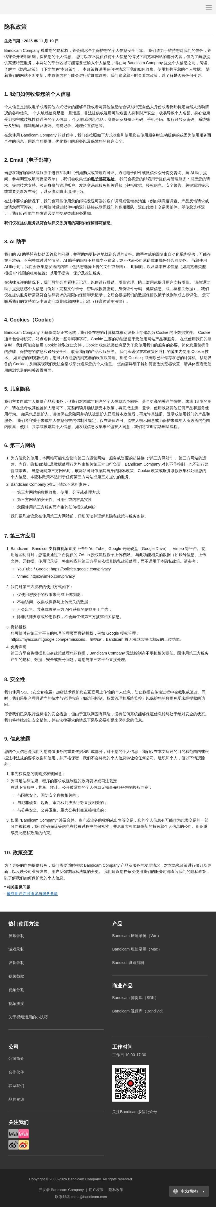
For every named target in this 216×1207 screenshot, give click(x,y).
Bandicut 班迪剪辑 (128, 962)
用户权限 (96, 1190)
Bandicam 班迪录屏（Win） (136, 935)
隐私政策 (116, 1190)
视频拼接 (16, 1003)
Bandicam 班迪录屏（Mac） (137, 949)
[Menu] (208, 7)
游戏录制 (16, 949)
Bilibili (43, 1133)
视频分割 (16, 990)
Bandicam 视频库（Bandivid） (139, 1011)
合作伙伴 (16, 1072)
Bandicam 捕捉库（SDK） (135, 997)
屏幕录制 (16, 935)
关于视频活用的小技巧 (28, 1017)
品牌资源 (16, 1099)
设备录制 (16, 962)
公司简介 (16, 1058)
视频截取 (16, 976)
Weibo (43, 1144)
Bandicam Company (32, 7)
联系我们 (16, 1085)
